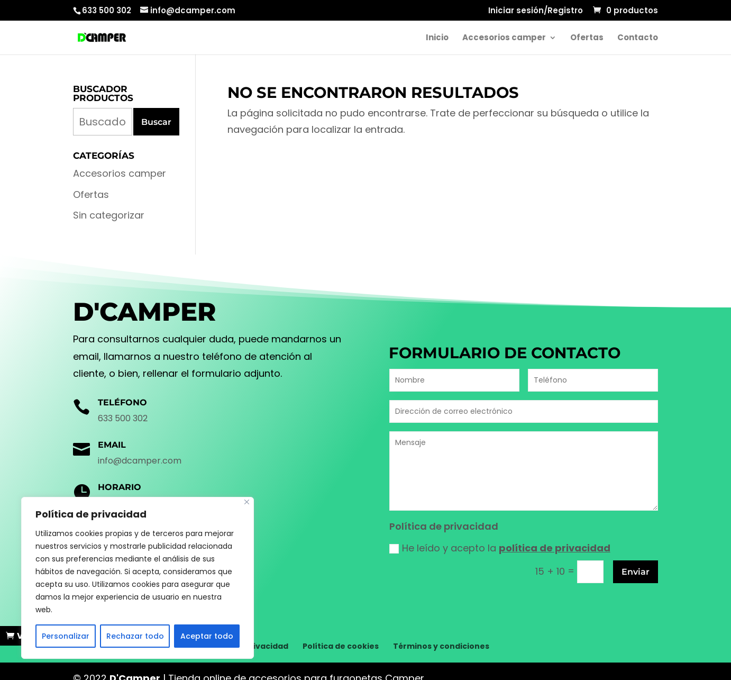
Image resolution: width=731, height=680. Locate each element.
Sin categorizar (108, 215)
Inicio (437, 38)
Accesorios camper (504, 38)
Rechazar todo (135, 636)
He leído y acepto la (499, 548)
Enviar (636, 572)
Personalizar (65, 636)
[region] (137, 578)
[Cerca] (246, 502)
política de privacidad (554, 548)
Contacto (637, 38)
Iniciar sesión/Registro (535, 11)
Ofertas (587, 38)
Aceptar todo (206, 636)
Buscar (156, 122)
